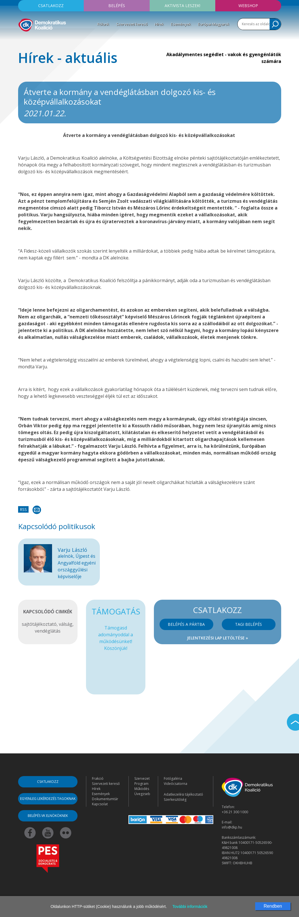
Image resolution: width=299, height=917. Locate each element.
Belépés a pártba (186, 624)
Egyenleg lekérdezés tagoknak (48, 798)
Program (141, 783)
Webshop (248, 5)
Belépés (116, 5)
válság (65, 624)
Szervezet (142, 778)
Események (181, 24)
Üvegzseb (142, 793)
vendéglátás (48, 631)
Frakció (98, 778)
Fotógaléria (173, 778)
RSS (23, 509)
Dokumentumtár (105, 798)
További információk (190, 906)
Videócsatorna (175, 783)
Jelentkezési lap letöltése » (217, 638)
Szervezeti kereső (132, 24)
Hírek (159, 24)
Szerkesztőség (175, 799)
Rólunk (103, 24)
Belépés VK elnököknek (48, 815)
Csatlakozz (51, 5)
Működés (141, 788)
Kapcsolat (100, 804)
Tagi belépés (248, 624)
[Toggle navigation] (21, 40)
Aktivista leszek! (182, 5)
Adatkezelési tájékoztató (183, 794)
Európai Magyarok (213, 24)
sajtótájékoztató (39, 624)
